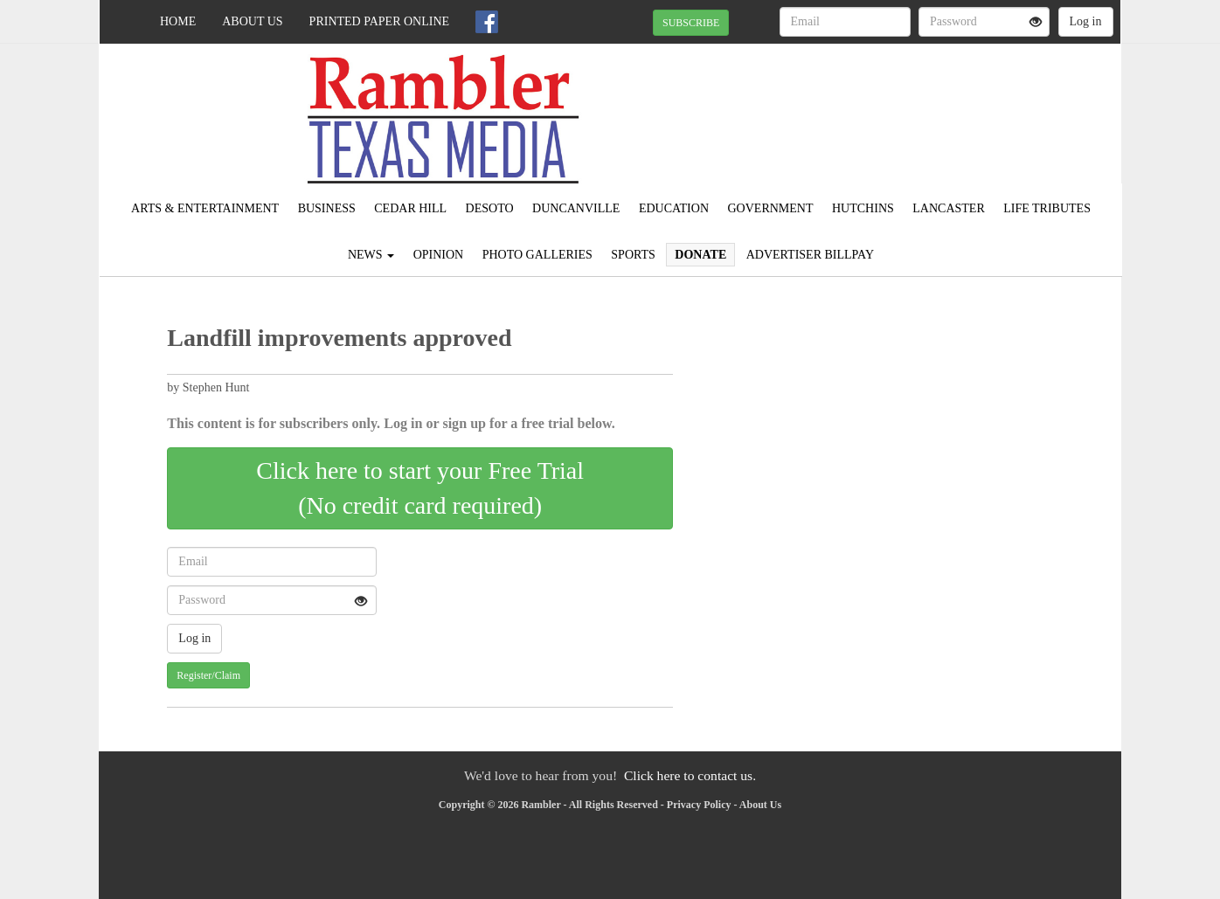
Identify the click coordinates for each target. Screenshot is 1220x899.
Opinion (438, 254)
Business (327, 208)
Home (178, 21)
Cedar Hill (410, 208)
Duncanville (576, 208)
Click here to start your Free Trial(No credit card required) (420, 488)
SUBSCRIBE (690, 23)
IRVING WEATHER (960, 105)
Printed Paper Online (379, 21)
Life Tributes (1047, 208)
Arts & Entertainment (205, 208)
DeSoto (490, 208)
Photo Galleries (537, 254)
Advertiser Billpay (810, 254)
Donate (700, 254)
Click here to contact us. (690, 775)
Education (674, 208)
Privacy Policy (699, 805)
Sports (633, 254)
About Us (252, 21)
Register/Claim (208, 675)
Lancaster (948, 208)
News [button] (371, 254)
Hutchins (863, 208)
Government (771, 208)
